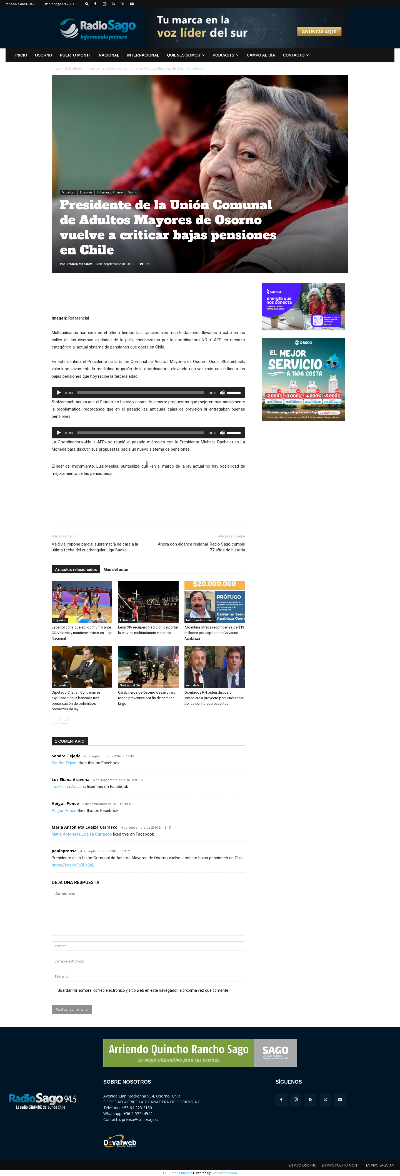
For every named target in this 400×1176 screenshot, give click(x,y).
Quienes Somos (186, 55)
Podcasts (226, 55)
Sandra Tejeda (66, 755)
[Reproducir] (59, 393)
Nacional (109, 55)
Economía (86, 192)
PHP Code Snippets (177, 1173)
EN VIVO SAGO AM (380, 1165)
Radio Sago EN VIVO (59, 4)
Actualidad (73, 68)
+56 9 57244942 (137, 1113)
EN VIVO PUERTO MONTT (341, 1165)
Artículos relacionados (76, 569)
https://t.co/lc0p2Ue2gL (73, 865)
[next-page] (64, 720)
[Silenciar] (222, 393)
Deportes (60, 620)
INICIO (21, 55)
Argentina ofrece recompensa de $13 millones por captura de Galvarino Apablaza (214, 632)
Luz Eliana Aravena (70, 779)
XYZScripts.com (225, 1173)
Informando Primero (110, 192)
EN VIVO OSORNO (303, 1165)
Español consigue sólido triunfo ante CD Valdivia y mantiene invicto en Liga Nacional (82, 632)
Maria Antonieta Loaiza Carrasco (85, 827)
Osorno (43, 55)
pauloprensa (64, 850)
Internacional (143, 55)
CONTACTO (296, 55)
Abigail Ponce (65, 803)
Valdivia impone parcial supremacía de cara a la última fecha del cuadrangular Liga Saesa (95, 547)
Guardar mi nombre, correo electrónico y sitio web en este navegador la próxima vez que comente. (143, 990)
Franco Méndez (79, 264)
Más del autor (116, 569)
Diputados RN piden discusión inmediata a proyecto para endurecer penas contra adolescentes (213, 698)
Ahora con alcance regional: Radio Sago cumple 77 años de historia (201, 547)
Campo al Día (261, 55)
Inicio (56, 68)
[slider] (140, 392)
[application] (148, 392)
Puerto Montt (75, 55)
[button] (87, 4)
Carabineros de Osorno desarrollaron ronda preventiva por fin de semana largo (148, 698)
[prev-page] (55, 720)
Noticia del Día (130, 685)
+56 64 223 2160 (137, 1107)
